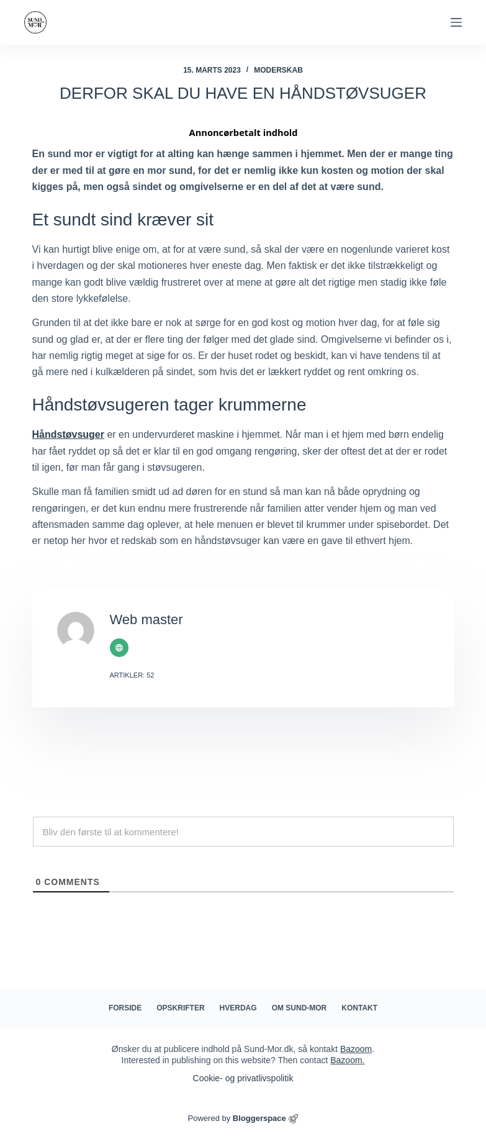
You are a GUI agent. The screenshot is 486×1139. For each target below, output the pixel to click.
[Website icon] (119, 647)
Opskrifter (180, 1008)
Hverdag (238, 1008)
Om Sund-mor (299, 1008)
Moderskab (278, 70)
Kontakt (359, 1008)
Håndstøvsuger (68, 434)
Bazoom (356, 1049)
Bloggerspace (259, 1118)
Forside (125, 1008)
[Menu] (456, 22)
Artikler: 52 (132, 675)
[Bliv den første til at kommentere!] (243, 831)
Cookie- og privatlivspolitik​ (243, 1078)
